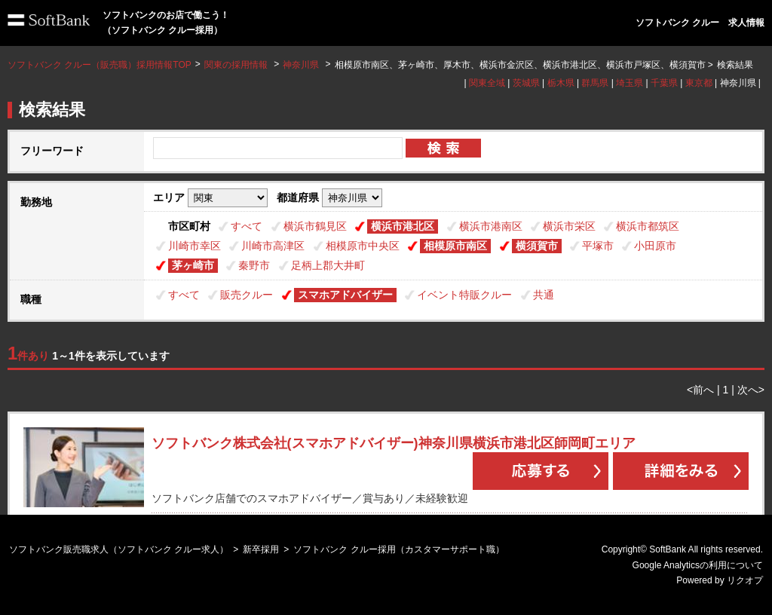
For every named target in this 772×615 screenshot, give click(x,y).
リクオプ (745, 580)
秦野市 (254, 265)
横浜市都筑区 (647, 226)
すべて (246, 226)
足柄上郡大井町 (328, 265)
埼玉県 (629, 83)
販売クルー (246, 295)
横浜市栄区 (569, 226)
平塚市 (598, 246)
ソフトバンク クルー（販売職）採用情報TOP (99, 65)
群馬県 (594, 83)
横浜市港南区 (490, 226)
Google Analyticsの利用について (698, 565)
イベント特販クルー (464, 295)
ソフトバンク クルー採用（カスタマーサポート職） (398, 549)
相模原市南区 (455, 246)
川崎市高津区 (273, 246)
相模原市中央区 (363, 246)
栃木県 (560, 83)
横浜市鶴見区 (315, 226)
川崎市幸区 (194, 246)
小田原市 (655, 246)
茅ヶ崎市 (193, 265)
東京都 (698, 83)
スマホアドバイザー (345, 295)
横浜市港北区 (402, 226)
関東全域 (487, 83)
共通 (543, 295)
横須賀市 (537, 246)
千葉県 (664, 83)
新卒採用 (261, 549)
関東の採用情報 (237, 65)
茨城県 (526, 83)
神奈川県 (301, 65)
